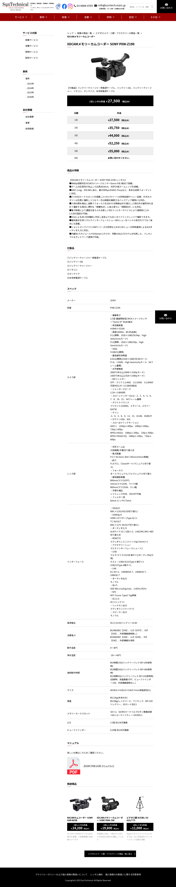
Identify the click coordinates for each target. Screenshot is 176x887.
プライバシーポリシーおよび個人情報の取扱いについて (61, 874)
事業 (27, 122)
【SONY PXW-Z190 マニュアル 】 (99, 765)
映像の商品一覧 (84, 33)
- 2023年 (30, 83)
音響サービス (31, 45)
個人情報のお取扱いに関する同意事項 (123, 874)
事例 (27, 78)
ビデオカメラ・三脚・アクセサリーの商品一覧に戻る (110, 853)
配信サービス (31, 57)
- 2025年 (30, 92)
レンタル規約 (96, 874)
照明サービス (31, 51)
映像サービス (31, 39)
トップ (70, 33)
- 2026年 (30, 96)
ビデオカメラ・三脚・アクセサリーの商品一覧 (117, 33)
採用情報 (29, 128)
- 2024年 (30, 88)
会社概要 (29, 116)
